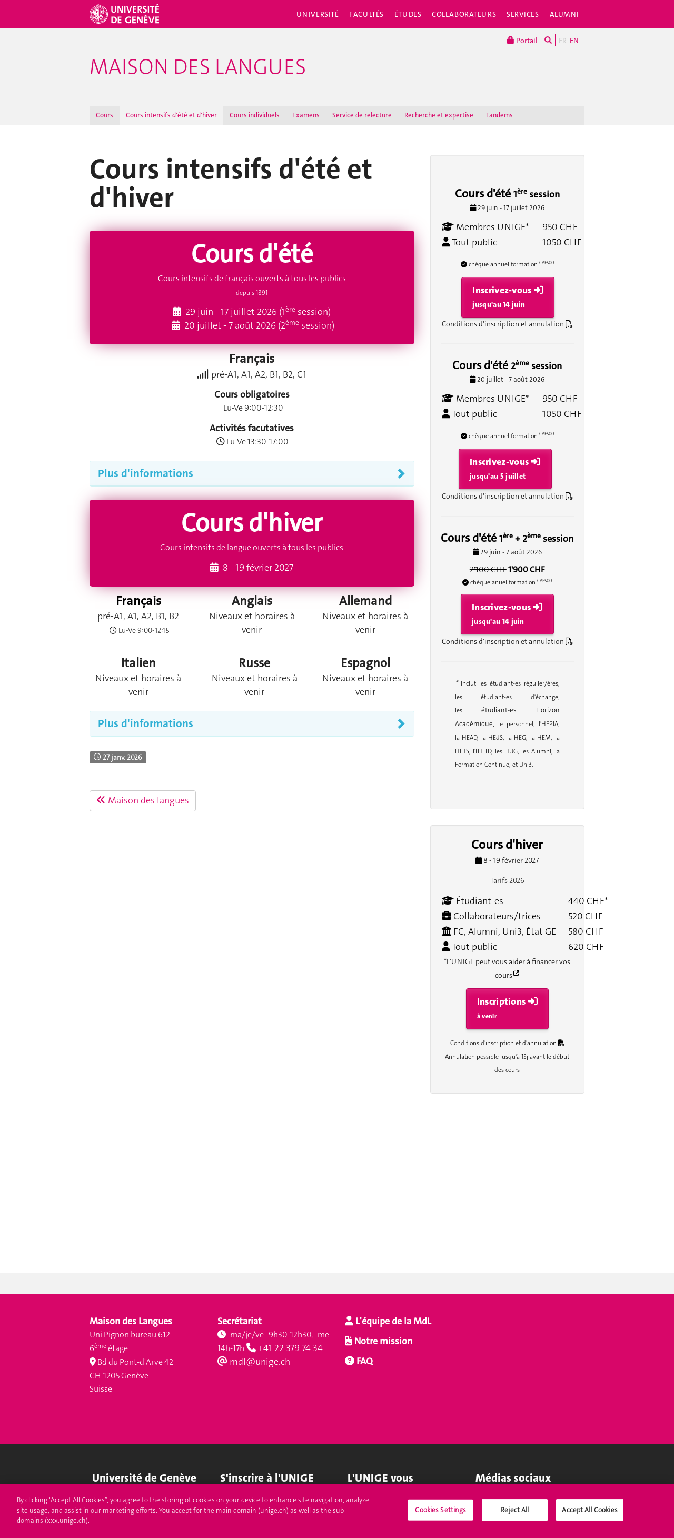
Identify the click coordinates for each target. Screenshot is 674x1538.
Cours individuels (255, 115)
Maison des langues (198, 67)
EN (574, 40)
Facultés (366, 14)
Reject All (515, 1515)
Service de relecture (362, 115)
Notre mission (382, 1341)
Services (523, 14)
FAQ (363, 1361)
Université (317, 14)
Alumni (564, 14)
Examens (306, 115)
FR (563, 40)
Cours (104, 115)
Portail (522, 40)
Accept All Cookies (589, 1515)
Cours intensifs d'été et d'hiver (171, 115)
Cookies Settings (440, 1515)
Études (407, 14)
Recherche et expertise (438, 115)
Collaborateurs (464, 14)
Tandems (499, 115)
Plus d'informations (145, 473)
